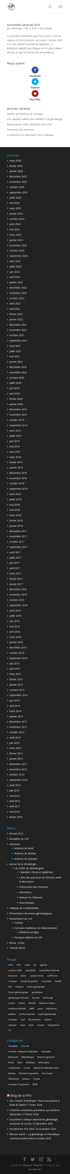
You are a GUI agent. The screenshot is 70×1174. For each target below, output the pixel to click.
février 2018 (16, 520)
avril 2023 (14, 277)
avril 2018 (14, 509)
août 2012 (15, 785)
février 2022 (16, 314)
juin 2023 (14, 271)
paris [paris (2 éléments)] (40, 1008)
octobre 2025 (16, 187)
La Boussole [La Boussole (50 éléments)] (14, 1067)
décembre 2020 (18, 367)
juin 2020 (14, 388)
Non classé (46, 28)
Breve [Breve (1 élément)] (11, 1062)
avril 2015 (14, 668)
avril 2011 (14, 806)
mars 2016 (15, 637)
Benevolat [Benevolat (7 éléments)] (13, 1057)
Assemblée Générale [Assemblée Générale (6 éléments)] (49, 970)
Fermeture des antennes (20, 129)
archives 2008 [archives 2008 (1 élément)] (15, 970)
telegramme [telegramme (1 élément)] (54, 1025)
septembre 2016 (18, 605)
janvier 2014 (16, 716)
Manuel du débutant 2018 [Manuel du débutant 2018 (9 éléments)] (46, 1067)
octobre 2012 (16, 774)
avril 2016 (14, 631)
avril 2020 (14, 393)
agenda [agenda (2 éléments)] (43, 964)
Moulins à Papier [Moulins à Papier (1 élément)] (47, 1003)
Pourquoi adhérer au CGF (28, 937)
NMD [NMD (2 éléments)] (31, 1008)
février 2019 (16, 462)
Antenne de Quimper (25, 858)
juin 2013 (14, 743)
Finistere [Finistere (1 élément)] (19, 986)
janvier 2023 (16, 282)
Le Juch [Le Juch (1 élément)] (11, 1003)
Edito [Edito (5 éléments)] (19, 1062)
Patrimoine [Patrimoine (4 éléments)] (13, 1078)
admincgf (16, 28)
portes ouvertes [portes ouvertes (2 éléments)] (27, 1014)
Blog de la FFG (20, 1095)
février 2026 (16, 166)
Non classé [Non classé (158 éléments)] (47, 1073)
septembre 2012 (18, 779)
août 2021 (15, 346)
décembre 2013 (18, 721)
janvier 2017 (16, 584)
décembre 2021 (18, 324)
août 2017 (15, 552)
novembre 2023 (18, 245)
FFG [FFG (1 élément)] (10, 986)
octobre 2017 (16, 541)
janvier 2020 (16, 404)
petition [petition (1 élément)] (12, 1014)
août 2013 (15, 737)
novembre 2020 (18, 372)
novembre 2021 (18, 330)
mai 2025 (14, 203)
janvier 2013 (16, 758)
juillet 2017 (15, 557)
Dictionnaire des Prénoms (33, 887)
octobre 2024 (16, 219)
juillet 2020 (15, 382)
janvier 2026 (16, 171)
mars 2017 (15, 573)
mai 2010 (14, 811)
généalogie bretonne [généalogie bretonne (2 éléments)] (18, 997)
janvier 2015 (16, 684)
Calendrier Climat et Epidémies (36, 872)
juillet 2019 (15, 435)
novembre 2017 (18, 536)
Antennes (14, 844)
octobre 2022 (16, 298)
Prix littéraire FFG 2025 (22, 1129)
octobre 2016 (16, 600)
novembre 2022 (18, 293)
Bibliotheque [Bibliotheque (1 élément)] (28, 1057)
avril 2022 (14, 308)
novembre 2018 (18, 478)
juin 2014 (14, 700)
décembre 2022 (18, 287)
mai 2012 (14, 795)
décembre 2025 (18, 176)
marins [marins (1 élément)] (21, 1003)
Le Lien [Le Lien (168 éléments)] (27, 1067)
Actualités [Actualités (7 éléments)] (13, 1046)
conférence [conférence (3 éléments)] (52, 975)
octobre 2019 (16, 420)
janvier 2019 (16, 467)
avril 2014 (14, 705)
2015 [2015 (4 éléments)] (10, 964)
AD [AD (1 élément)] (34, 964)
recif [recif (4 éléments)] (23, 1019)
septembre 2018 (18, 488)
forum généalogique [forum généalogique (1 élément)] (18, 992)
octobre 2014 (16, 690)
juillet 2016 (15, 615)
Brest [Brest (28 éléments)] (23, 975)
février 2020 (16, 398)
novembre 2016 (18, 594)
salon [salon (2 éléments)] (22, 1025)
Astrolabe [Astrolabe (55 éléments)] (46, 1051)
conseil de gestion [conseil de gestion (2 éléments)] (29, 981)
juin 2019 (14, 441)
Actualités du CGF (19, 838)
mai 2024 (14, 229)
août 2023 (15, 261)
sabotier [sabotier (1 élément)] (12, 1025)
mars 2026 (15, 160)
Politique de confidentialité (24, 908)
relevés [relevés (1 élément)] (47, 1019)
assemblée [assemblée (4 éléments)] (30, 970)
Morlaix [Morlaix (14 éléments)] (32, 1003)
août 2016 (15, 610)
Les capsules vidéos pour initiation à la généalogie (34, 119)
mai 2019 (14, 446)
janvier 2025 (16, 213)
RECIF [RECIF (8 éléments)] (35, 1084)
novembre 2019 (18, 414)
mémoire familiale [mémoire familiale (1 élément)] (17, 1008)
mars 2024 (15, 234)
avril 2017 (14, 568)
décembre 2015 (18, 647)
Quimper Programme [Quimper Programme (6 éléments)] (18, 1084)
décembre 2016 (18, 589)
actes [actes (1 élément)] (27, 964)
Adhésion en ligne (29, 932)
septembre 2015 (18, 658)
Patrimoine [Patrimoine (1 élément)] (51, 1008)
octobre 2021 (16, 335)
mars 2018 (15, 515)
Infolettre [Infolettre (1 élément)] (30, 1062)
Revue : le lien (16, 942)
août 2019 (15, 430)
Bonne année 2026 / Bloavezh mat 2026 (29, 124)
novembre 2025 (18, 181)
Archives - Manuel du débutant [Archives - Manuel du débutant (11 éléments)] (23, 1051)
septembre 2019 (18, 425)
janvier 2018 (16, 525)
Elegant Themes (32, 1165)
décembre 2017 (18, 531)
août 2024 (15, 224)
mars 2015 (15, 674)
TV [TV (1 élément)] (9, 1030)
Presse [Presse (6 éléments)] (36, 1078)
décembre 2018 (18, 473)
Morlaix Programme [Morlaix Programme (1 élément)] (28, 1073)
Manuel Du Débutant (31, 897)
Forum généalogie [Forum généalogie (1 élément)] (36, 986)
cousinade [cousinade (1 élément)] (46, 981)
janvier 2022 (16, 319)
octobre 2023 (16, 250)
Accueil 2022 (16, 833)
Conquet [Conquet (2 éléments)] (12, 981)
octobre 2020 (16, 377)
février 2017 (16, 578)
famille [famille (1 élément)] (58, 981)
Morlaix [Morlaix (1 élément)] (12, 1073)
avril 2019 (14, 451)
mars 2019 (15, 457)
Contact (18, 922)
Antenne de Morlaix (25, 853)
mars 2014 (15, 711)
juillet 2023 (15, 266)
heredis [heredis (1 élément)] (36, 997)
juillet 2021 (15, 351)
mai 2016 (14, 626)
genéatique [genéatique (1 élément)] (37, 992)
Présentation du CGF (20, 918)
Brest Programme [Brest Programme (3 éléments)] (46, 1057)
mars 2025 (15, 208)
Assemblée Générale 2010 (23, 25)
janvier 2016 (16, 642)
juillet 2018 (15, 499)
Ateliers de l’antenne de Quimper (25, 113)
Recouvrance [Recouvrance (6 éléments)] (34, 1019)
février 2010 (16, 817)
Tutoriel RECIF (17, 948)
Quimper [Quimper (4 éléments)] (12, 1019)
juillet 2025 (15, 197)
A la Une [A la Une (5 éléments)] (25, 1046)
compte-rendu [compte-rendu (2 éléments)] (36, 975)
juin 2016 (14, 621)
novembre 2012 (18, 769)
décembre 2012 (18, 764)
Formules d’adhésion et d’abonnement (35, 928)
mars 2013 (15, 748)
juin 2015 (14, 663)
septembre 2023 (18, 255)
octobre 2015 (16, 652)
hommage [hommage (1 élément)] (48, 997)
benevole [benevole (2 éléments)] (12, 975)
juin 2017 (14, 562)
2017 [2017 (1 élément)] (19, 964)
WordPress (35, 1169)
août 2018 (15, 494)
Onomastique (26, 902)
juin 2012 (14, 790)
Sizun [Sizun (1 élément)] (31, 1025)
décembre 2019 (18, 409)
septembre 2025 (18, 192)
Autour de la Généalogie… (23, 864)
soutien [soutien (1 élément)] (40, 1025)
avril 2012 (14, 801)
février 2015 (16, 679)
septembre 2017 (18, 547)
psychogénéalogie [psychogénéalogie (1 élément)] (47, 1014)
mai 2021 (14, 356)
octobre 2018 (16, 483)
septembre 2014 (18, 695)
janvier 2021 (16, 361)
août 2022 (15, 303)
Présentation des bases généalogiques (30, 913)
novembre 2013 (18, 727)
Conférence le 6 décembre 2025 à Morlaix (30, 135)
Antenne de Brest (24, 848)
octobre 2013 (16, 732)
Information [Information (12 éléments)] (44, 1062)
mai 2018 (14, 504)
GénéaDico (25, 892)
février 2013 (16, 753)
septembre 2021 (18, 340)
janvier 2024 (16, 240)
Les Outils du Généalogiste (29, 868)
